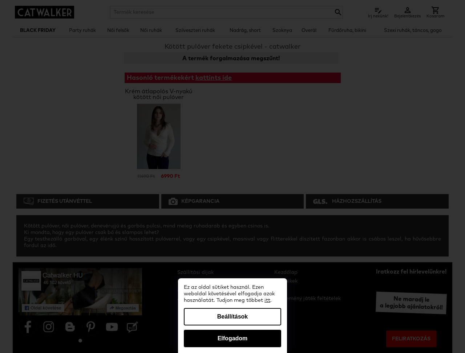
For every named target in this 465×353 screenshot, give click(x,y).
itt (267, 300)
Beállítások (232, 316)
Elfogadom (233, 338)
